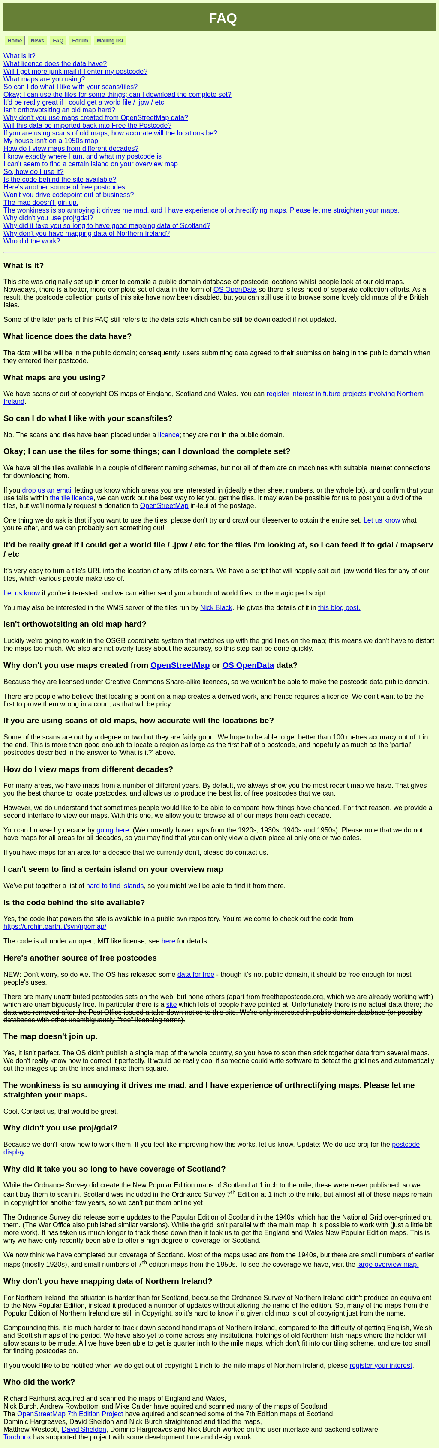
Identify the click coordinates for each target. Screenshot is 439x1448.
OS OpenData (235, 289)
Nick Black (216, 607)
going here (112, 830)
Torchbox (17, 1437)
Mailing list (110, 41)
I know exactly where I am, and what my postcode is (82, 156)
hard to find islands (115, 885)
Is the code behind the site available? (59, 179)
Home (15, 41)
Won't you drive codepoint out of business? (68, 194)
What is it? (19, 56)
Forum (80, 41)
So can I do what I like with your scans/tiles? (70, 86)
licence (169, 435)
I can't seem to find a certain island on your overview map (90, 164)
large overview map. (387, 1264)
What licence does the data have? (55, 63)
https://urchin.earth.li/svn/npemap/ (54, 926)
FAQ (58, 41)
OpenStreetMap (164, 505)
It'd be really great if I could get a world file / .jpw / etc (83, 102)
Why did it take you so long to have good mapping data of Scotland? (106, 225)
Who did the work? (31, 241)
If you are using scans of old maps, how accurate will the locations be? (110, 133)
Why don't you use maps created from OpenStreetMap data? (95, 117)
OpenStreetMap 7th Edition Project (70, 1414)
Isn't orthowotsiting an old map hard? (59, 110)
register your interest (381, 1365)
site (171, 1004)
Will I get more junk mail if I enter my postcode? (75, 71)
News (37, 41)
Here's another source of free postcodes (64, 187)
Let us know (382, 520)
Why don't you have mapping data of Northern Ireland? (86, 233)
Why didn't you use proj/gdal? (48, 218)
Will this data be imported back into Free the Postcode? (87, 125)
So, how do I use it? (33, 171)
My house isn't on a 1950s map (50, 140)
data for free (195, 974)
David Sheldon (84, 1429)
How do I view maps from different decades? (70, 148)
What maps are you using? (44, 79)
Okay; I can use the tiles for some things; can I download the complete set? (117, 94)
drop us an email (47, 490)
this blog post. (339, 607)
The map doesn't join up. (40, 202)
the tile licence (71, 498)
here (168, 941)
